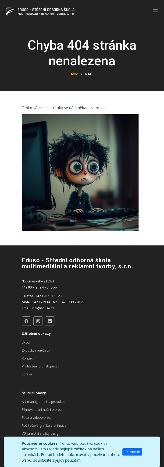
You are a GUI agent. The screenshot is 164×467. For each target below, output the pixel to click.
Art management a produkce (43, 401)
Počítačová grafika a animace (44, 425)
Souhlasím (132, 452)
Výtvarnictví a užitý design (41, 433)
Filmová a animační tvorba (42, 409)
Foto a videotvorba (36, 417)
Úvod (73, 74)
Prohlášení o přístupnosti (41, 366)
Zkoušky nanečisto (36, 350)
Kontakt (28, 358)
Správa (27, 374)
